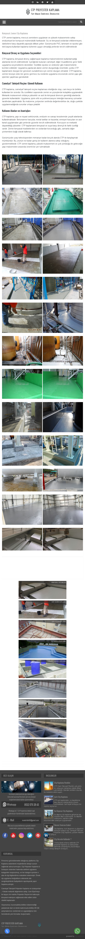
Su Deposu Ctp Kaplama (63, 810)
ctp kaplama (79, 936)
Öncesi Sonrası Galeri (62, 824)
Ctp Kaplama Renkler (62, 782)
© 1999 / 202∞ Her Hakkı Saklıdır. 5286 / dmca (18, 936)
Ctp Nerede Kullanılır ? (62, 839)
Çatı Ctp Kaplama (61, 796)
